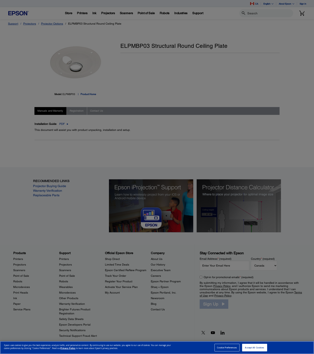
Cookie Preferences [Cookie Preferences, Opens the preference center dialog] (227, 347)
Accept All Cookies (254, 347)
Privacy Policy (67, 348)
